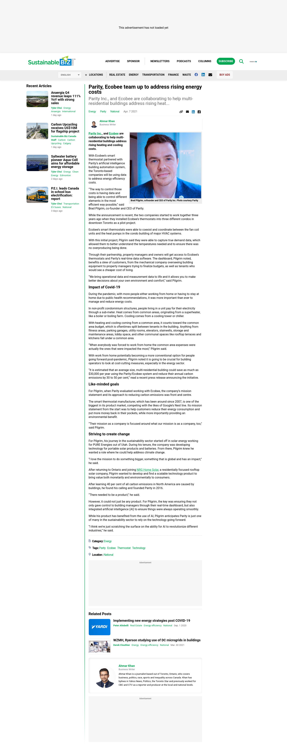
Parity (103, 111)
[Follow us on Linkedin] (205, 74)
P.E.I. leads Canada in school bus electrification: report (65, 193)
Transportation (153, 74)
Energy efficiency (153, 625)
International (69, 111)
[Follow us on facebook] (198, 74)
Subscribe (226, 61)
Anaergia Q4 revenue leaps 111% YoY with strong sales (66, 98)
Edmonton (65, 175)
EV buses (56, 207)
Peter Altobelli (120, 625)
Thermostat (124, 548)
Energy (134, 74)
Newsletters (159, 61)
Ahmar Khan (107, 121)
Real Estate (117, 74)
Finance (173, 74)
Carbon (62, 140)
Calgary (67, 143)
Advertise (112, 61)
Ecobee (114, 133)
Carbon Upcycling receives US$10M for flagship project (65, 127)
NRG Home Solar (148, 470)
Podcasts (184, 61)
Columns (204, 61)
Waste (186, 74)
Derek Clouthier (121, 645)
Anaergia (55, 111)
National (67, 207)
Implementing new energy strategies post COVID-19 (151, 621)
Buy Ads (224, 74)
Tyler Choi (56, 108)
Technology (138, 548)
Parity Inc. (95, 133)
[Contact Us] (212, 74)
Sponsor (133, 61)
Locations (94, 74)
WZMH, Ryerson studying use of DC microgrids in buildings (157, 640)
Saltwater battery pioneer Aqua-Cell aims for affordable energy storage (65, 161)
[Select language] (70, 75)
